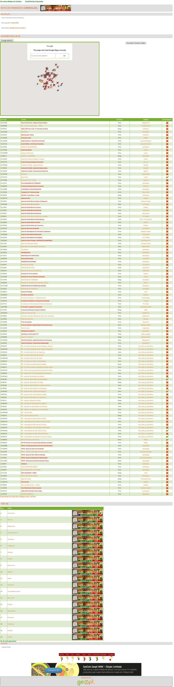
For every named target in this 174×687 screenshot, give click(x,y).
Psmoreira (11, 617)
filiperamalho (145, 246)
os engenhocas (145, 126)
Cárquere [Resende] (27, 153)
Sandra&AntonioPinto (14, 591)
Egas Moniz (24, 177)
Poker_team (145, 192)
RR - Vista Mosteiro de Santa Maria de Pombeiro (35, 427)
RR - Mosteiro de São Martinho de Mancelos (34, 406)
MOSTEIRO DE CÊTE (27, 267)
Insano (146, 153)
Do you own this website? (39, 56)
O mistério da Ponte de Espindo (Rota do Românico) (36, 304)
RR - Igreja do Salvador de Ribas (31, 400)
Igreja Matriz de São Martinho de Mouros (33, 246)
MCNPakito (145, 255)
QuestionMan (146, 174)
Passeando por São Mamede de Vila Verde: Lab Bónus (37, 316)
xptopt (9, 578)
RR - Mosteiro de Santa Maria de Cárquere (34, 403)
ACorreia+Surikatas (146, 451)
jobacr (146, 282)
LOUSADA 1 (25, 249)
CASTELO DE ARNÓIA (28, 156)
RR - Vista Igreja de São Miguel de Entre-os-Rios (35, 421)
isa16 (145, 276)
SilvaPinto (146, 135)
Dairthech (24, 174)
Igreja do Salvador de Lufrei (29, 243)
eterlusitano (145, 132)
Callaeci (145, 138)
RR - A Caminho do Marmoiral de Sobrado (33, 364)
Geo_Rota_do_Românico (145, 346)
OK (64, 56)
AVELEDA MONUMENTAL (29, 147)
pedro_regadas (145, 334)
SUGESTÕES (15, 23)
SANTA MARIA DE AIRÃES (29, 467)
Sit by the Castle (26, 479)
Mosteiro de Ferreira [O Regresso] (31, 270)
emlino (146, 150)
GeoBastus (145, 195)
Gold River (11, 585)
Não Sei (145, 180)
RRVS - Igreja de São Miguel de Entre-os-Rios (35, 451)
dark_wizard (145, 213)
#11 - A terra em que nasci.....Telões (31, 126)
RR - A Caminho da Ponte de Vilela (31, 358)
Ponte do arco (25, 328)
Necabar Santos (146, 243)
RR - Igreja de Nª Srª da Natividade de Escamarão (36, 373)
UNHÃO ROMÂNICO (27, 494)
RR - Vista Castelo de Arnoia (29, 415)
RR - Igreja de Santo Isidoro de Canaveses (34, 388)
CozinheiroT (145, 228)
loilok (145, 310)
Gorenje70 (146, 210)
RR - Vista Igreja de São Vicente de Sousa (33, 424)
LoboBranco (145, 313)
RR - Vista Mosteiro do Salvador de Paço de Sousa (36, 436)
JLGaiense (11, 539)
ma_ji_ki (145, 162)
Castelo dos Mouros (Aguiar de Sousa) (32, 159)
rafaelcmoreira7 (145, 337)
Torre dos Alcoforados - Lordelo (30, 485)
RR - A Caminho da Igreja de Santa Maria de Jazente (37, 346)
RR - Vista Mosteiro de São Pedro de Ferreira (34, 433)
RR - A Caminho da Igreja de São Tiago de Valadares (37, 349)
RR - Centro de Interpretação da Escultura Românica (37, 370)
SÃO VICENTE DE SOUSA (29, 476)
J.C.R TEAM (145, 237)
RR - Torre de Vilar (26, 412)
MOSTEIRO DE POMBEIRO (29, 279)
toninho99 (146, 258)
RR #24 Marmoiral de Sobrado (30, 439)
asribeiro (10, 552)
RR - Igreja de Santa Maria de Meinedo (32, 376)
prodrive (10, 559)
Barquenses (11, 565)
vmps (145, 473)
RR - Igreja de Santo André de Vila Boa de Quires (36, 385)
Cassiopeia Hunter (145, 307)
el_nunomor (145, 264)
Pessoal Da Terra (146, 479)
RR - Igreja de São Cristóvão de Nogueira (33, 391)
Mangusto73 (145, 122)
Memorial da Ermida (27, 264)
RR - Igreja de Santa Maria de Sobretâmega (34, 379)
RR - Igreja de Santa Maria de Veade (32, 382)
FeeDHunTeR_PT (13, 532)
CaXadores (11, 624)
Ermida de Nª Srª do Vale (28, 180)
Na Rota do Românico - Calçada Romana (33, 298)
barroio (146, 171)
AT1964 (10, 637)
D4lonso (145, 295)
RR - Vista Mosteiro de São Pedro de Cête (33, 430)
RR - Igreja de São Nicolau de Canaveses (33, 397)
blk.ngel (146, 319)
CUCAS (10, 604)
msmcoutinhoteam (145, 141)
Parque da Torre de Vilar (28, 313)
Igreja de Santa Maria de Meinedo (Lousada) (34, 216)
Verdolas (31, 8)
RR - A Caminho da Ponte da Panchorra (33, 352)
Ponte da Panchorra (27, 319)
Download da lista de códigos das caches (18, 497)
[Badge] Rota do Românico (18, 28)
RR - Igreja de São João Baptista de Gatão (34, 394)
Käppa (146, 439)
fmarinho (145, 186)
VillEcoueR (146, 270)
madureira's (145, 328)
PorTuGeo (146, 304)
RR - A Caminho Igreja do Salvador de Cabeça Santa (37, 367)
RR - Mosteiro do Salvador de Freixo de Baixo (34, 409)
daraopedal (145, 445)
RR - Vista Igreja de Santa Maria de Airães (33, 418)
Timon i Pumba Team (146, 219)
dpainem (10, 572)
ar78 (146, 291)
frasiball (146, 165)
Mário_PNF (11, 598)
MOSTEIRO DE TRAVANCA (29, 288)
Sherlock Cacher (146, 201)
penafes (145, 485)
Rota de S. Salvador (27, 337)
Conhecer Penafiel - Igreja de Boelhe (32, 165)
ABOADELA (24, 132)
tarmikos (10, 630)
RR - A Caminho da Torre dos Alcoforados (33, 361)
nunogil (146, 301)
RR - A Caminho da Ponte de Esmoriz (32, 355)
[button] (57, 75)
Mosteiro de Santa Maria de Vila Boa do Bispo (34, 282)
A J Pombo (146, 204)
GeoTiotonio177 (146, 240)
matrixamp (146, 129)
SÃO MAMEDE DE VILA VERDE (31, 470)
